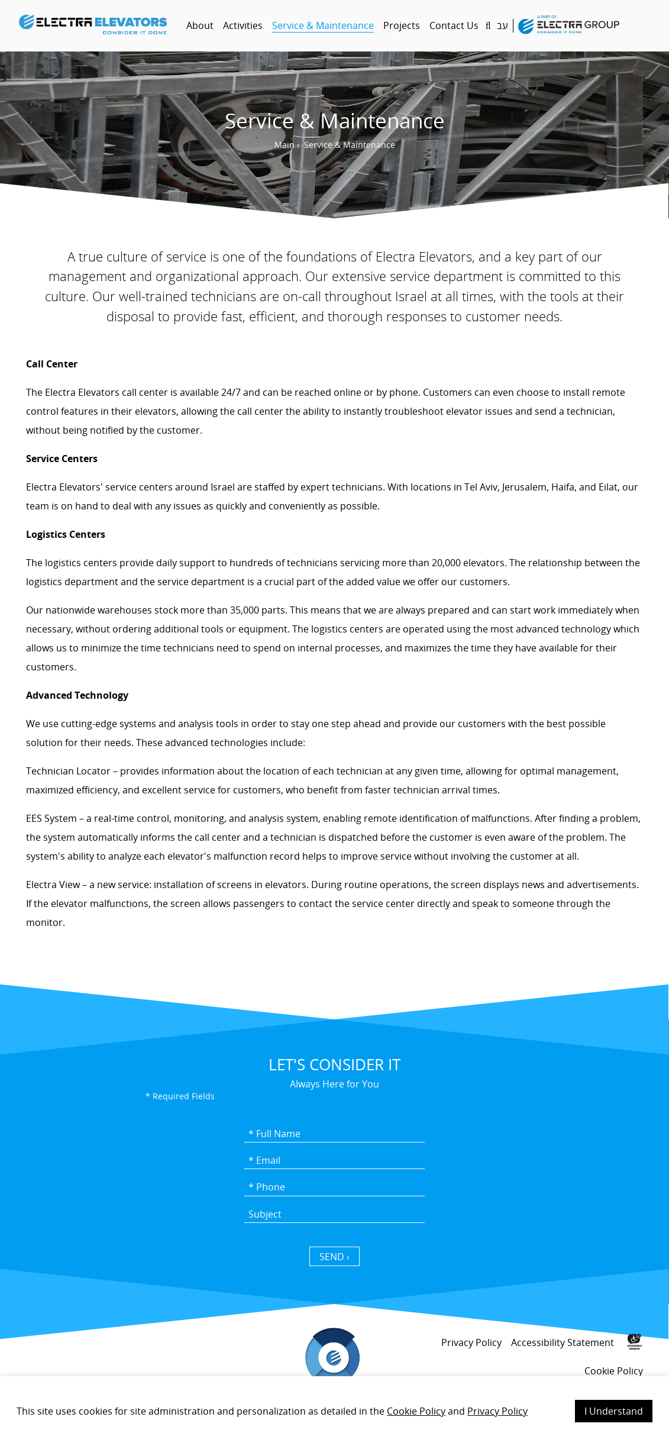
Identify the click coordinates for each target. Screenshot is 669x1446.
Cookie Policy (416, 1411)
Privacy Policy (497, 1411)
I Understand (613, 1411)
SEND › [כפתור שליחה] (334, 1256)
